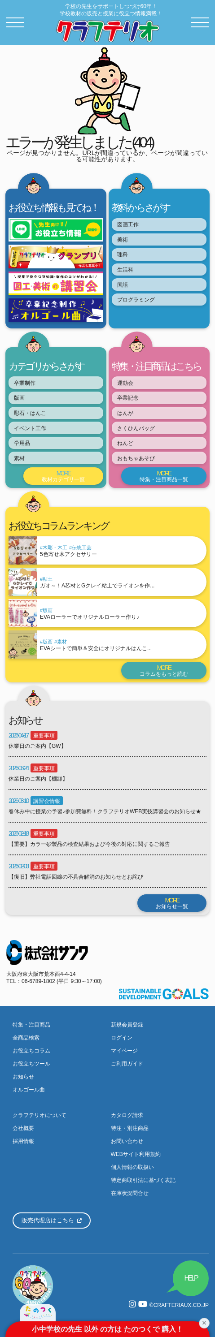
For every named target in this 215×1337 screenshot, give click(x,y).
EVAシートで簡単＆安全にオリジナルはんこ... (96, 648)
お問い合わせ (127, 1141)
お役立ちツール (31, 1064)
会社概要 (23, 1128)
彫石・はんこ (30, 413)
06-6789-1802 (38, 981)
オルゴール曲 (29, 1090)
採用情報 (23, 1141)
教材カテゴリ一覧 (63, 476)
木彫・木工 (55, 547)
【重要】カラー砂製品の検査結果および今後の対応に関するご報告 (89, 844)
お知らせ (23, 1077)
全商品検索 (26, 1038)
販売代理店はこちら (52, 1220)
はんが (125, 413)
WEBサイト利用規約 (136, 1154)
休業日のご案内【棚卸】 (38, 779)
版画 (19, 398)
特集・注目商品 (31, 1025)
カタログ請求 (127, 1115)
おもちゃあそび (136, 458)
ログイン (121, 1038)
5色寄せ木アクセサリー (68, 554)
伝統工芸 (82, 547)
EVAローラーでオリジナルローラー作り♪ (89, 617)
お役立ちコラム (31, 1051)
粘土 (48, 579)
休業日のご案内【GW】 (37, 746)
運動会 (125, 383)
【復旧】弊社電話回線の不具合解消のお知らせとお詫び (76, 877)
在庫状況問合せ (130, 1193)
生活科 (125, 270)
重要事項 (44, 736)
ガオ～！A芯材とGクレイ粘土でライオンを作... (97, 585)
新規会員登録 (127, 1025)
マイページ (124, 1051)
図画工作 (128, 224)
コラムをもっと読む (164, 670)
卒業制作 (24, 383)
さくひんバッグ (136, 428)
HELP (190, 1278)
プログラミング (136, 300)
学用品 (22, 443)
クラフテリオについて (39, 1115)
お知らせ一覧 (172, 903)
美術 (122, 240)
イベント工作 (30, 428)
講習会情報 (46, 801)
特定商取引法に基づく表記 (143, 1180)
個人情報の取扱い (132, 1167)
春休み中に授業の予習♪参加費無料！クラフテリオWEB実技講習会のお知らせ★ (105, 811)
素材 (19, 458)
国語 (122, 285)
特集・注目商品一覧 (164, 476)
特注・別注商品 (130, 1128)
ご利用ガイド (127, 1064)
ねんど (125, 443)
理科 (122, 254)
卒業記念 (128, 398)
